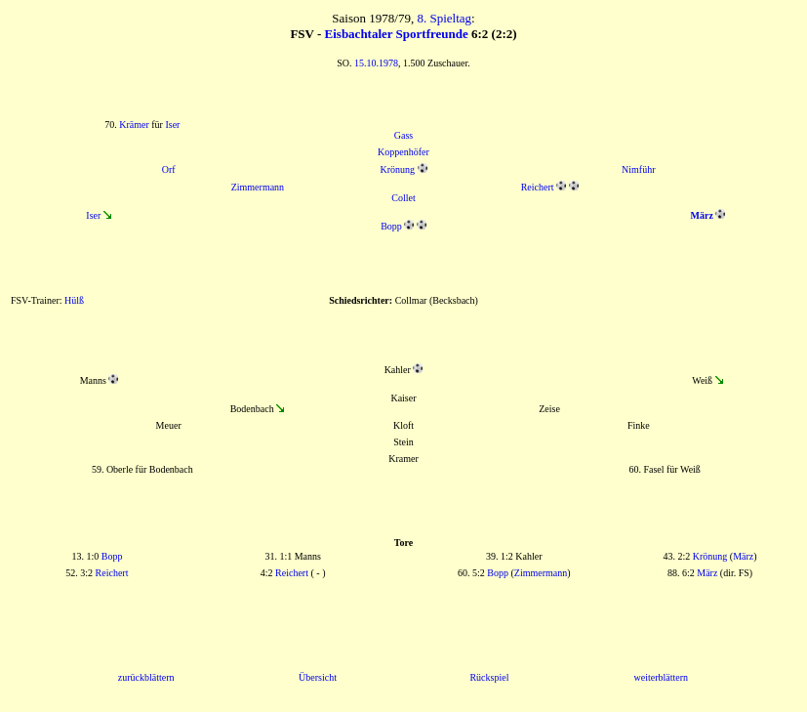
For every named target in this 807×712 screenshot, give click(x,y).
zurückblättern (146, 677)
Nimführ (638, 169)
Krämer (134, 124)
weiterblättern (661, 677)
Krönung (397, 169)
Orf (169, 169)
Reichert (537, 187)
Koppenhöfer (403, 152)
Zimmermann (257, 187)
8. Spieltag (444, 18)
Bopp (391, 226)
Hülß (74, 300)
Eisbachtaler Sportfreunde (396, 33)
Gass (403, 135)
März (743, 556)
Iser (172, 124)
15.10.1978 (376, 63)
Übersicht (318, 677)
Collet (403, 197)
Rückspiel (488, 677)
